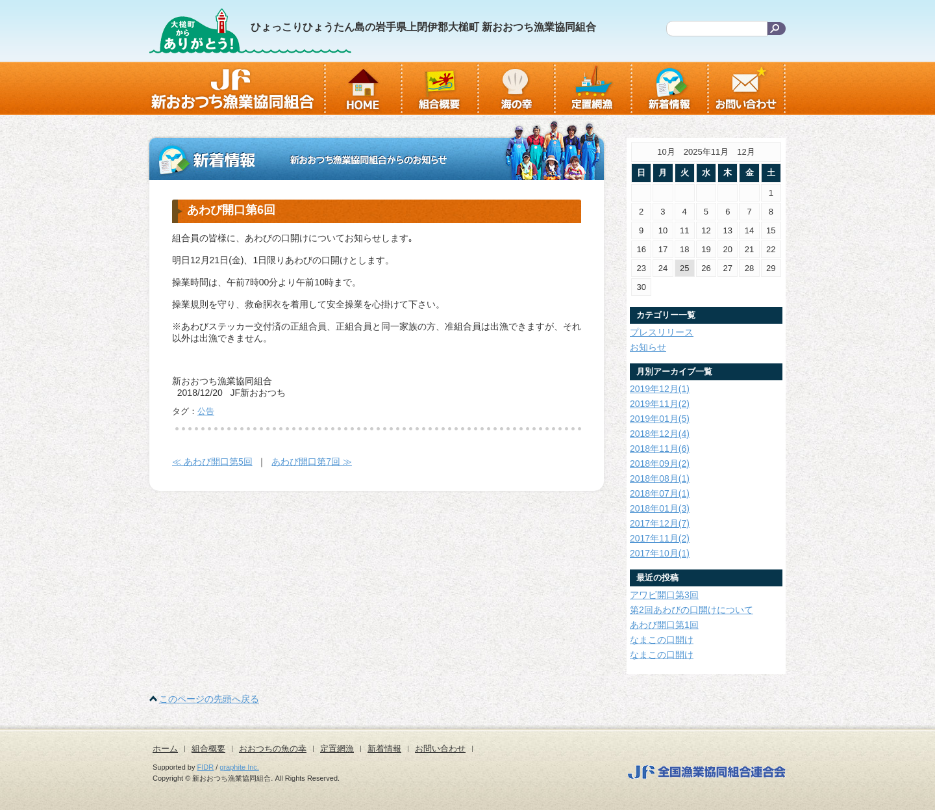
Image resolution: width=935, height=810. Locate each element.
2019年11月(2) (660, 403)
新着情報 (384, 748)
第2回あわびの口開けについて (691, 610)
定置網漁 (337, 748)
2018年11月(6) (660, 448)
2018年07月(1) (660, 493)
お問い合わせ (440, 748)
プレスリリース (661, 332)
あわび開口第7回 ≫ (311, 461)
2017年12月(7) (660, 523)
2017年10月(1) (660, 553)
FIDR (205, 767)
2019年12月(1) (660, 389)
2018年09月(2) (660, 463)
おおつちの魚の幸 (272, 748)
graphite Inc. (239, 767)
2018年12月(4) (660, 433)
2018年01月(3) (660, 508)
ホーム (165, 748)
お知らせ (648, 347)
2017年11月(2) (660, 538)
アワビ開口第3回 (664, 595)
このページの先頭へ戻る (209, 699)
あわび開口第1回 (664, 625)
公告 (205, 411)
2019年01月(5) (660, 418)
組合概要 (208, 748)
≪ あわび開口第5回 (212, 461)
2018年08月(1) (660, 478)
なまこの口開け (661, 639)
